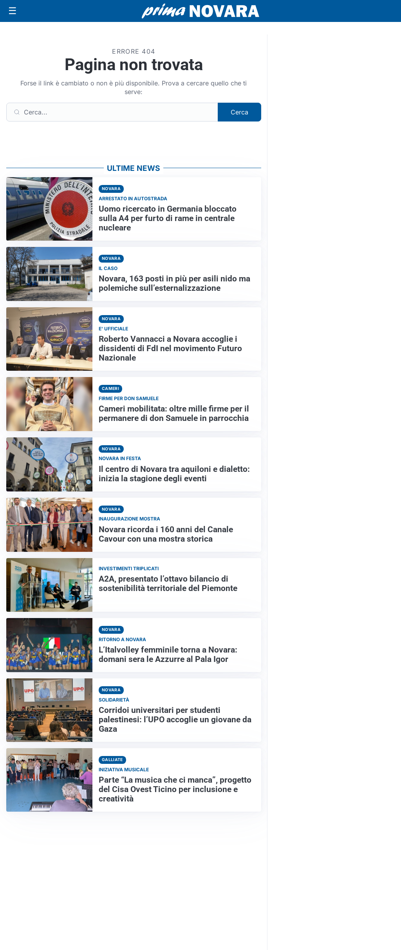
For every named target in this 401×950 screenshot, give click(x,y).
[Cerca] (112, 112)
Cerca (239, 112)
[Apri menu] (12, 11)
